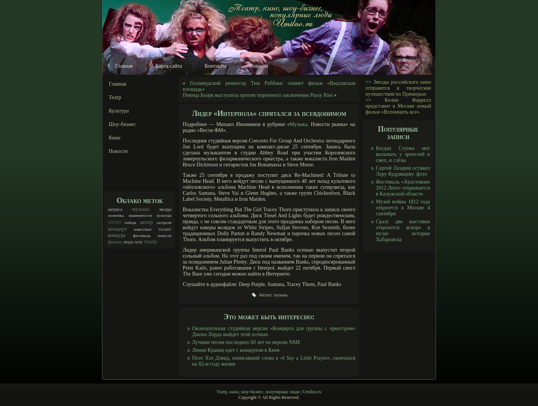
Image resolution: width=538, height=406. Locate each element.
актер (146, 222)
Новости (258, 66)
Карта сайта (168, 66)
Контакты (215, 66)
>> (368, 82)
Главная (124, 66)
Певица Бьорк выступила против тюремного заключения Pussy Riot (258, 95)
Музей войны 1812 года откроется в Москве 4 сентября (403, 207)
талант (164, 229)
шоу (139, 241)
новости (164, 236)
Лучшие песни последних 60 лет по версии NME (246, 342)
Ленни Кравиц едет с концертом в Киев (235, 350)
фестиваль (142, 236)
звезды (165, 209)
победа (130, 223)
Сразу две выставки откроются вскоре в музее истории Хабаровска (403, 230)
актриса (115, 209)
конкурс (117, 235)
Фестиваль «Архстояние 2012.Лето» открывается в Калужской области (403, 188)
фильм (115, 241)
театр (150, 241)
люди (128, 241)
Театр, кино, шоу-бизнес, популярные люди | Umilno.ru (269, 391)
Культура (119, 111)
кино (114, 221)
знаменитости (140, 215)
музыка (140, 209)
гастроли (164, 223)
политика (116, 215)
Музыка (298, 124)
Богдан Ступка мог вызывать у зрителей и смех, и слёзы (403, 154)
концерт (117, 229)
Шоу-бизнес (122, 124)
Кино (114, 138)
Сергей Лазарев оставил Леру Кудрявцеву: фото (403, 171)
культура (164, 215)
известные (143, 229)
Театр (115, 97)
